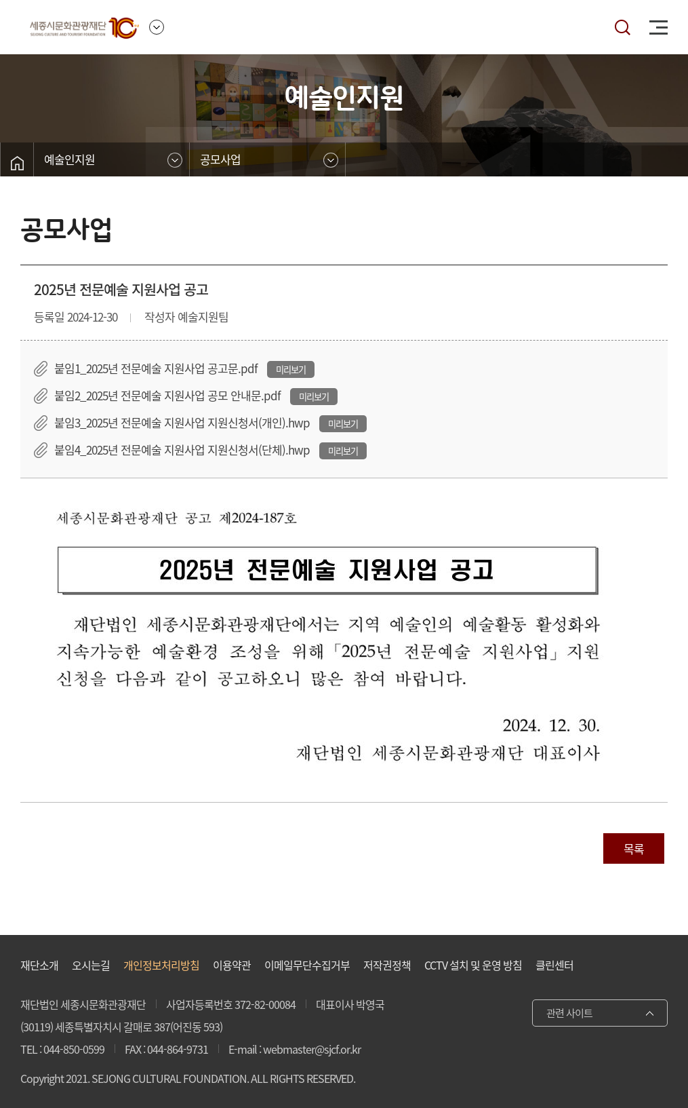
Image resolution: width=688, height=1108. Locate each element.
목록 (634, 848)
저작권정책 (387, 965)
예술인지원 (69, 159)
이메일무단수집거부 (307, 965)
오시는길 (91, 965)
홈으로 (17, 162)
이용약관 (232, 965)
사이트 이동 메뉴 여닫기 (156, 27)
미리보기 (291, 369)
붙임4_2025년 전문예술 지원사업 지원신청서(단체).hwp (183, 449)
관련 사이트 (569, 1012)
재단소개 (39, 965)
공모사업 (220, 159)
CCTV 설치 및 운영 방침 (473, 965)
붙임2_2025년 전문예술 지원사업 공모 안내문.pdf (168, 395)
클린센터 (554, 965)
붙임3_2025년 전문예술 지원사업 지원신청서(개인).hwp (183, 422)
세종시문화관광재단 (84, 27)
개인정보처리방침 (161, 965)
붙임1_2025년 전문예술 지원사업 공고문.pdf (157, 368)
